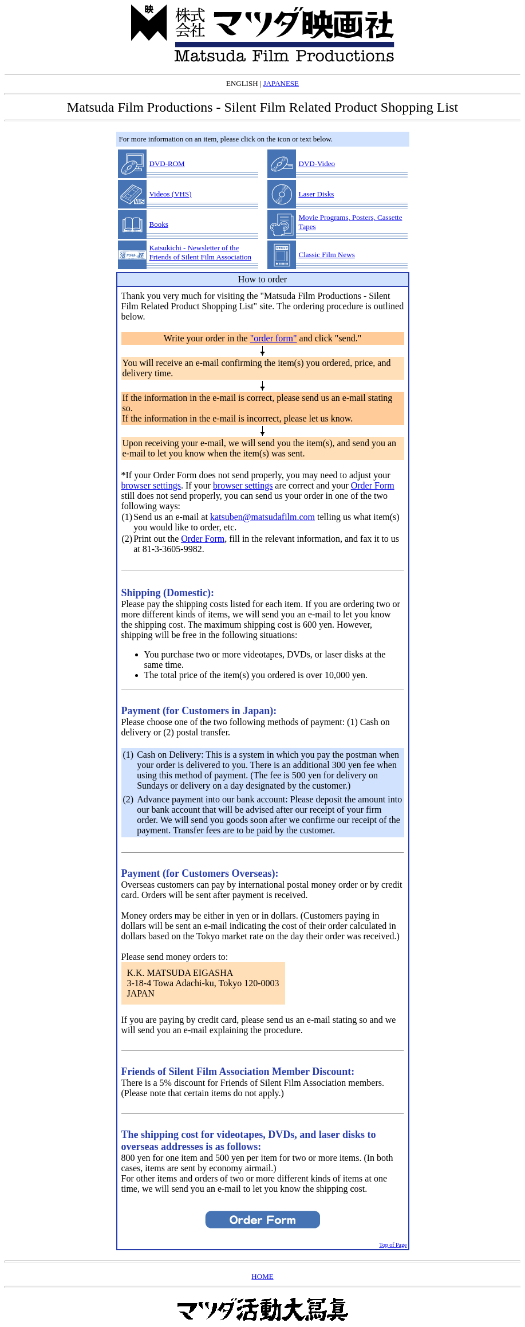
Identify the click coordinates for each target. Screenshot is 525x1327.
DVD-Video (317, 163)
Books (158, 224)
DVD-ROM (167, 163)
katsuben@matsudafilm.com (262, 517)
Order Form (372, 485)
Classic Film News (327, 254)
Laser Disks (316, 194)
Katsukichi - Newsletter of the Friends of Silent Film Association (200, 252)
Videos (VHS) (170, 194)
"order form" (273, 338)
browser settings (151, 485)
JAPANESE (281, 83)
